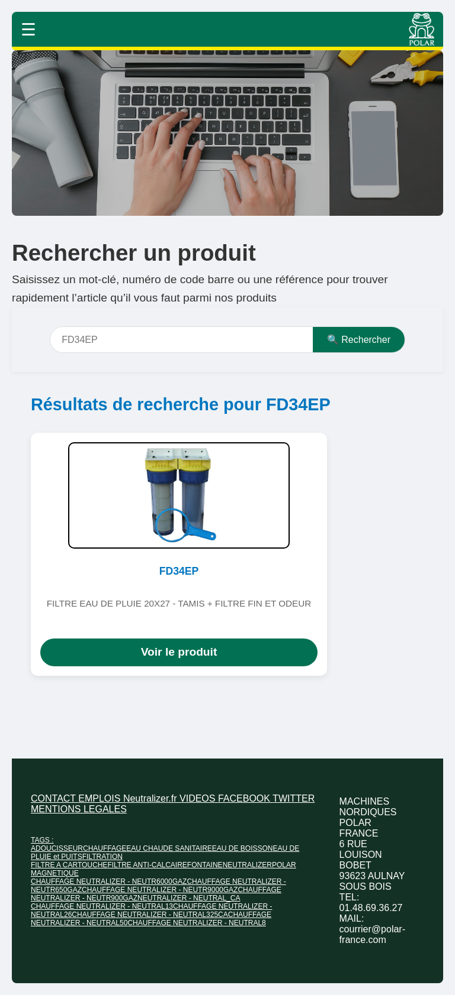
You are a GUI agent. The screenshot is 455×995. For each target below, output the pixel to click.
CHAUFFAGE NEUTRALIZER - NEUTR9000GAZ (160, 890)
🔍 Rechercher (358, 340)
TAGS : (42, 840)
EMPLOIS (100, 798)
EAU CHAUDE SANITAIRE (169, 848)
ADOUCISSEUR (57, 848)
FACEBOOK (245, 798)
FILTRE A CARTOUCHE (69, 865)
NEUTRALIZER (247, 865)
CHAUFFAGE (104, 848)
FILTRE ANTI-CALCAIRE (147, 865)
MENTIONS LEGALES (79, 809)
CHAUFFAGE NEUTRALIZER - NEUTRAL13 (102, 906)
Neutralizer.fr (151, 798)
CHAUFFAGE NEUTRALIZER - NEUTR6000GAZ (109, 881)
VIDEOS (199, 798)
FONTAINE (205, 865)
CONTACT (54, 798)
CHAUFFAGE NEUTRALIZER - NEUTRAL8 (196, 923)
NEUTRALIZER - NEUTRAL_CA (188, 898)
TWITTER (294, 798)
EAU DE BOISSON (242, 848)
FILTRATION (102, 857)
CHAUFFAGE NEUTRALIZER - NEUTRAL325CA (150, 914)
